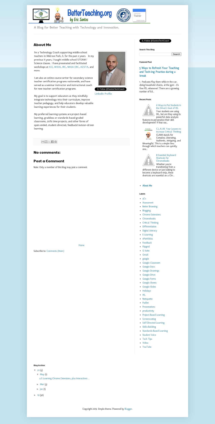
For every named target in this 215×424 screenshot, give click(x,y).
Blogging (146, 210)
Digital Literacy (149, 230)
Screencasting (149, 318)
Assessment (147, 202)
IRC (64, 66)
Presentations (148, 306)
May (42, 374)
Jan (42, 389)
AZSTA (84, 66)
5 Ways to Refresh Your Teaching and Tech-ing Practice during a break (159, 71)
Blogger (128, 408)
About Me (147, 185)
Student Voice (149, 335)
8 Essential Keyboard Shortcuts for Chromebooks (166, 158)
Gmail (145, 254)
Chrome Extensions (151, 214)
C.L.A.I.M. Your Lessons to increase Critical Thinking (168, 130)
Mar (42, 384)
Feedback (147, 242)
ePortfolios (147, 238)
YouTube (146, 346)
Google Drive (148, 274)
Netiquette (147, 298)
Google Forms (149, 278)
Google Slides (149, 286)
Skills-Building (149, 326)
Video (145, 342)
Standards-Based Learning (155, 330)
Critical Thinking (150, 222)
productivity (148, 310)
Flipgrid (146, 246)
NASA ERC (73, 66)
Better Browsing (149, 206)
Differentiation (149, 226)
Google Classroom (151, 262)
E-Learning (147, 234)
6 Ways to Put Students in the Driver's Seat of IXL (168, 107)
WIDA (57, 66)
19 (38, 395)
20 (38, 370)
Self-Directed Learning (153, 322)
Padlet (145, 302)
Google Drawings (150, 270)
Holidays (146, 290)
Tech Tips (147, 339)
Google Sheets (149, 282)
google (145, 258)
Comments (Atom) (55, 251)
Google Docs (148, 266)
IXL (143, 294)
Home (81, 245)
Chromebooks (149, 218)
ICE (51, 66)
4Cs (144, 198)
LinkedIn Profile (103, 93)
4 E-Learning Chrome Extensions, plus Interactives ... (64, 378)
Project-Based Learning (153, 314)
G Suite (145, 250)
